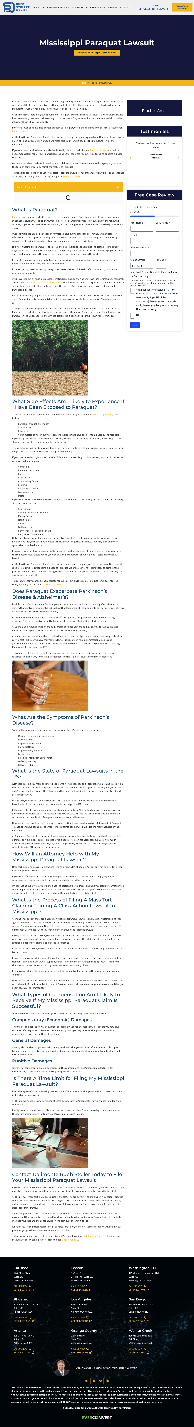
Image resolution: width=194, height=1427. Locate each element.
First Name (137, 222)
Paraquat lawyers (99, 150)
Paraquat (17, 217)
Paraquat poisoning (103, 414)
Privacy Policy (123, 1407)
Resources (97, 7)
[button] (118, 187)
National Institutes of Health (44, 282)
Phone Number (139, 247)
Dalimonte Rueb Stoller (97, 1236)
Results (112, 7)
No (137, 314)
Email (134, 235)
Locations (79, 7)
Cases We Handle (58, 7)
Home (83, 82)
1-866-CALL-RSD (152, 9)
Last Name (163, 222)
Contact (125, 7)
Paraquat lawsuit (21, 131)
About (39, 7)
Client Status (138, 260)
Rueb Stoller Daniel (81, 1407)
